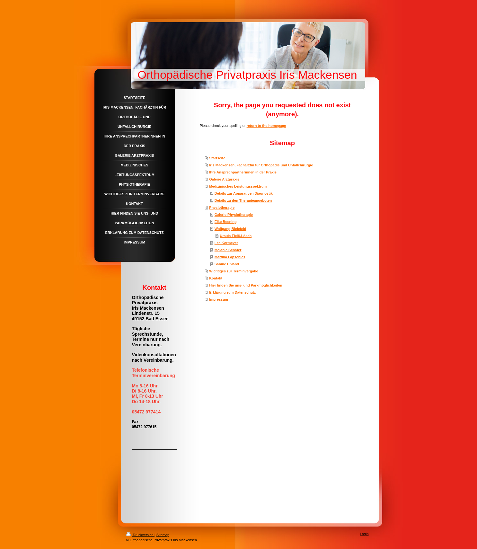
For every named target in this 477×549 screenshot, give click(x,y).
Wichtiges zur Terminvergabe (233, 271)
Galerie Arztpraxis (224, 179)
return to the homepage (266, 126)
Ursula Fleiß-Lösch (236, 236)
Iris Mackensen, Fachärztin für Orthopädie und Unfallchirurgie (261, 165)
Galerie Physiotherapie (234, 215)
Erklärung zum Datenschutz (232, 292)
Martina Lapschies (230, 257)
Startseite (217, 158)
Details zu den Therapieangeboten (243, 200)
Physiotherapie (221, 207)
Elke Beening (226, 222)
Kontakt (215, 278)
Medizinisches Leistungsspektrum (238, 186)
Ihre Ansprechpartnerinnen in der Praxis (243, 172)
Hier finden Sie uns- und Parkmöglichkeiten (245, 285)
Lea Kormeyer (226, 243)
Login (364, 534)
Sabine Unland (227, 264)
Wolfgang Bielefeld (230, 229)
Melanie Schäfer (228, 250)
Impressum (218, 299)
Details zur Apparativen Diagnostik (244, 193)
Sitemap (162, 535)
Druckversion (140, 535)
